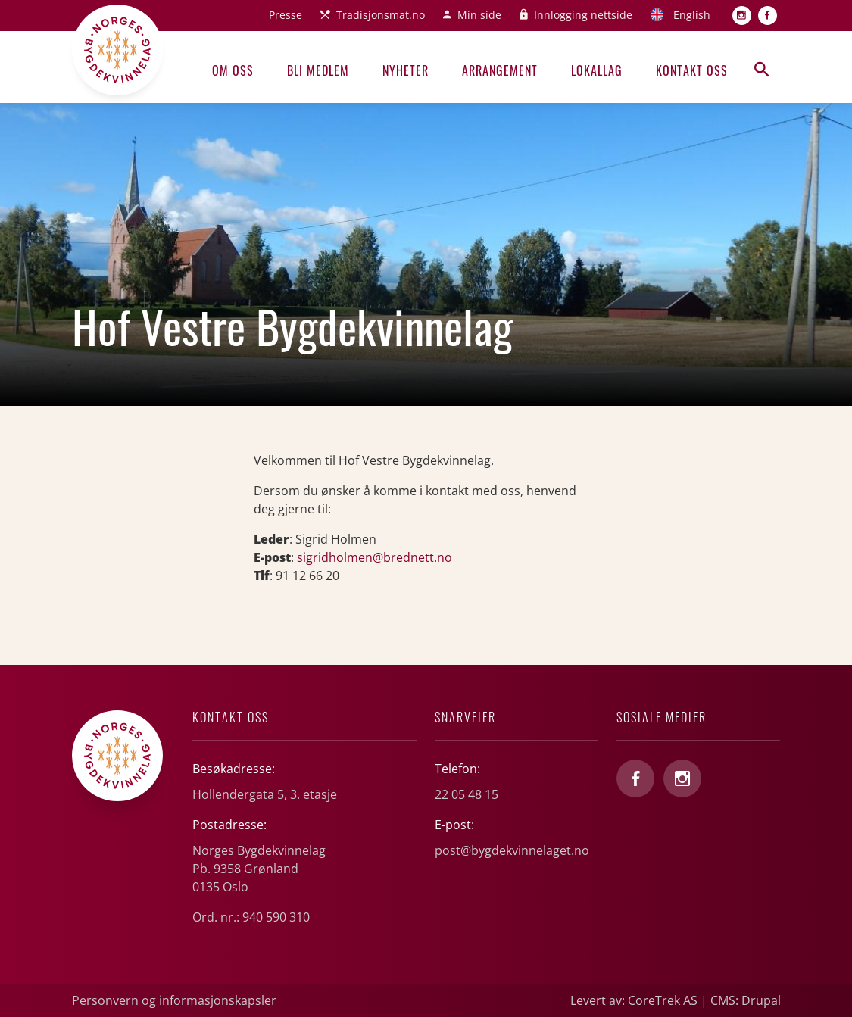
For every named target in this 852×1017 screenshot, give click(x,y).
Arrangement (500, 70)
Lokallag (597, 70)
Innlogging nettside (583, 15)
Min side (479, 15)
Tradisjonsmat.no (380, 15)
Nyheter (405, 70)
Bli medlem (318, 70)
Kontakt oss (692, 70)
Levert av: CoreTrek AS (634, 1000)
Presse (285, 15)
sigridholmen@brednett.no (374, 557)
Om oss (233, 70)
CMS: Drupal (745, 1000)
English (691, 15)
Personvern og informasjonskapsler (174, 1000)
